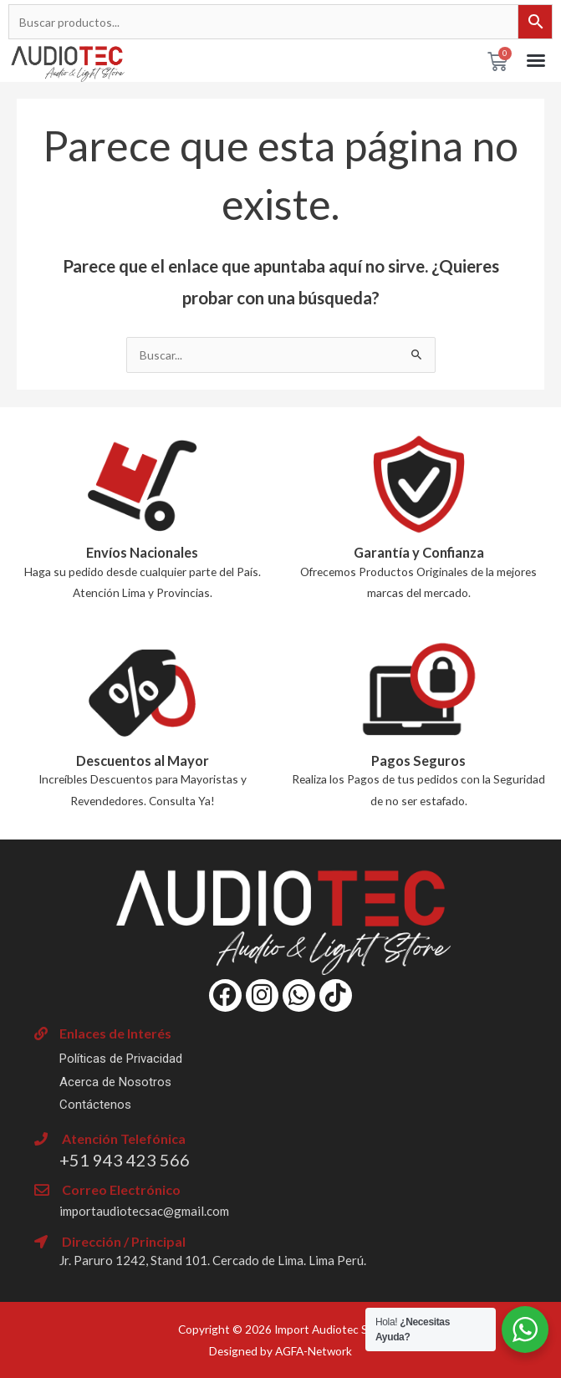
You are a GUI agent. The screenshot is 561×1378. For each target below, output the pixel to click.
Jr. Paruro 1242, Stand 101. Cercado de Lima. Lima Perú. (212, 1260)
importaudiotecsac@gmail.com (144, 1210)
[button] (536, 60)
